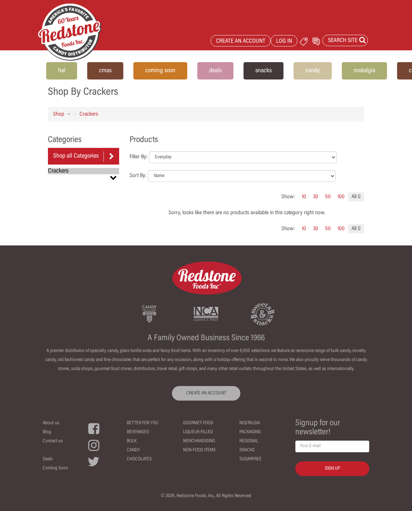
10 (304, 197)
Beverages (138, 432)
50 (328, 197)
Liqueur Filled (198, 432)
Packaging (250, 432)
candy (312, 71)
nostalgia (364, 71)
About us (51, 423)
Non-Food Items (199, 450)
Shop (58, 114)
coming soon (160, 71)
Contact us (53, 441)
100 (341, 197)
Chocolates (139, 459)
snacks (263, 71)
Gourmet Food (198, 423)
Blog (47, 432)
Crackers (89, 114)
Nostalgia (249, 423)
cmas (105, 71)
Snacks (247, 450)
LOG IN (284, 41)
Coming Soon (55, 468)
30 (315, 197)
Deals (48, 459)
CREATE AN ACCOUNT (240, 41)
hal (61, 71)
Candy (133, 450)
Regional (248, 441)
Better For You (142, 423)
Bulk (132, 441)
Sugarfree (250, 459)
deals (215, 71)
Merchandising (199, 441)
